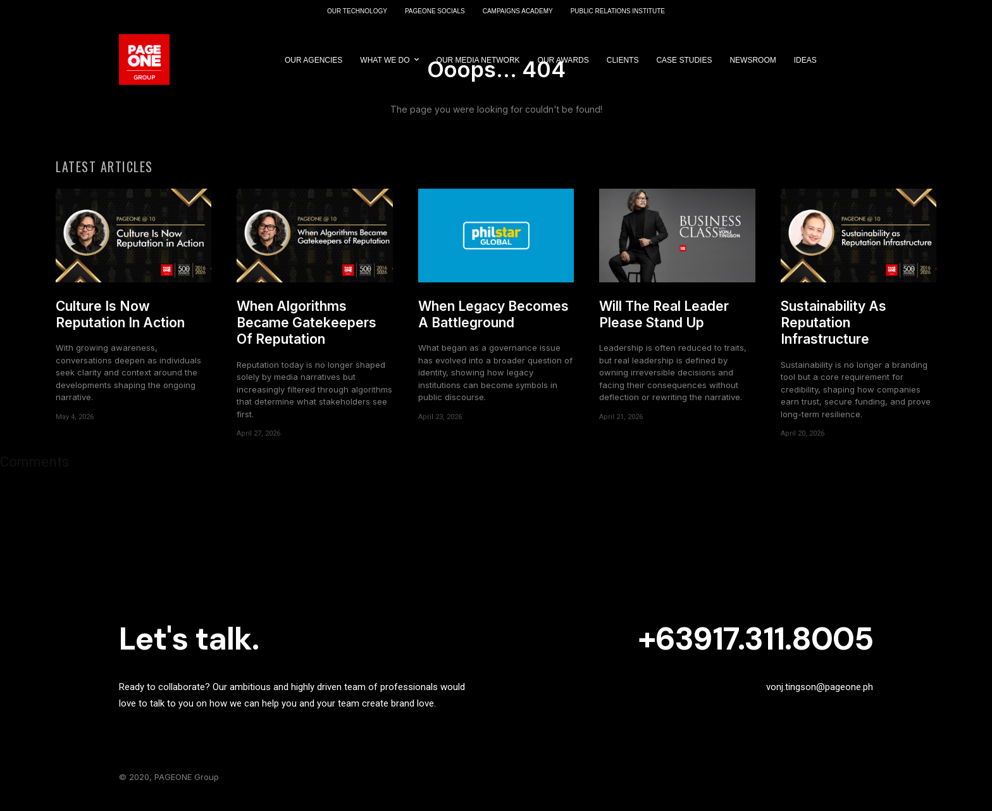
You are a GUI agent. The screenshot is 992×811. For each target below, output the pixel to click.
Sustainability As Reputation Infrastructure (833, 330)
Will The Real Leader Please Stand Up (664, 321)
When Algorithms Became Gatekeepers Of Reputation (306, 330)
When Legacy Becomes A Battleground (493, 321)
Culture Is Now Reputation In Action (120, 321)
